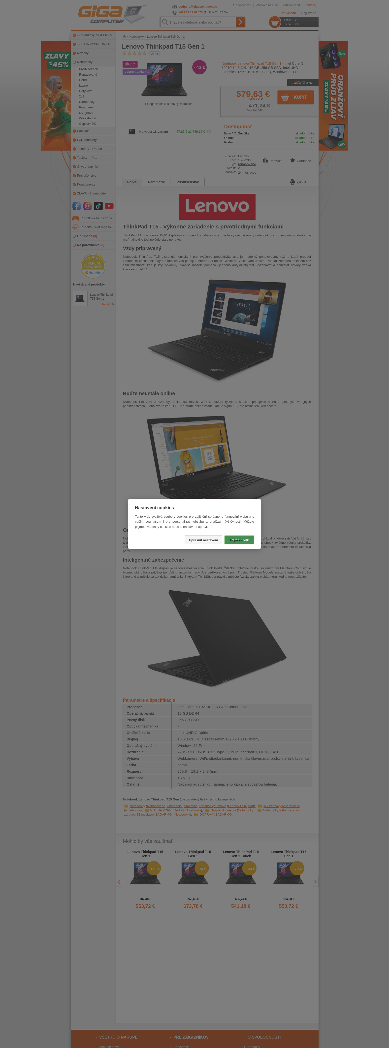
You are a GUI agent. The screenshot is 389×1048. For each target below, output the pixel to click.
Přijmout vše (239, 540)
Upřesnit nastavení (203, 540)
